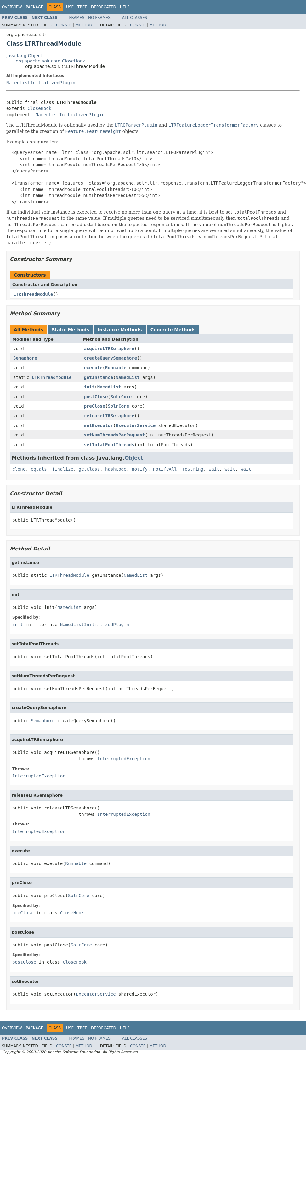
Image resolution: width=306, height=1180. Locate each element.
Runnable (115, 367)
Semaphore (25, 357)
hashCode (115, 469)
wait (214, 469)
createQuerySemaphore (110, 357)
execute (93, 367)
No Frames (99, 17)
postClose (96, 396)
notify (140, 469)
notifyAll (165, 469)
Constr (64, 25)
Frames (77, 17)
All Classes (134, 17)
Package (34, 7)
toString (192, 469)
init (89, 386)
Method (84, 25)
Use (70, 7)
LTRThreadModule (33, 294)
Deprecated (103, 7)
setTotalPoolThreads (109, 444)
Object (134, 458)
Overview (12, 7)
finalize (62, 469)
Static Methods (70, 329)
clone (19, 469)
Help (125, 7)
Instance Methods (120, 329)
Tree (82, 7)
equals (39, 469)
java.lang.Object (24, 55)
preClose (94, 406)
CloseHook (39, 108)
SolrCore (121, 396)
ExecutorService (136, 425)
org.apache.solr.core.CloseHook (50, 60)
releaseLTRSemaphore (109, 415)
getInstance (98, 377)
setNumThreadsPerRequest (114, 434)
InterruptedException (123, 758)
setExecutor (98, 425)
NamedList (128, 377)
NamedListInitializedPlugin (40, 82)
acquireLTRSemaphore (109, 348)
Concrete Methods (173, 329)
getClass (89, 469)
